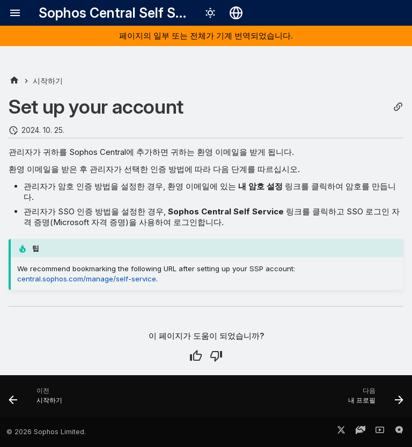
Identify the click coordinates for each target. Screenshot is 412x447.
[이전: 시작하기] (38, 399)
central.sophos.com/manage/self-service (86, 278)
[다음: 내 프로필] (373, 399)
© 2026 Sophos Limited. (46, 432)
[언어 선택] (236, 13)
